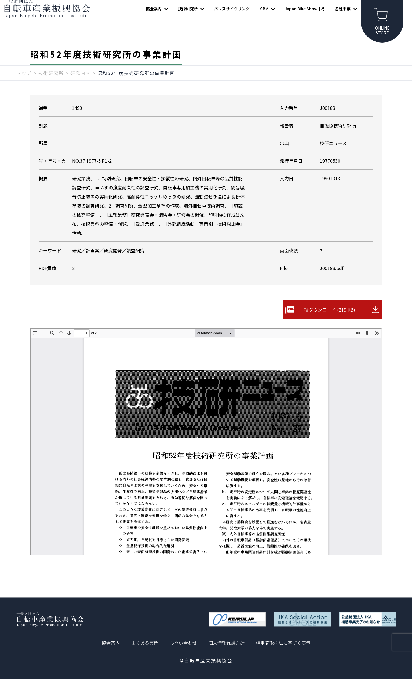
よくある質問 (144, 642)
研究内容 (80, 84)
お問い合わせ (183, 642)
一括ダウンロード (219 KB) (327, 320)
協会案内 (111, 642)
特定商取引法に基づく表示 (283, 642)
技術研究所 (51, 84)
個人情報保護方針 (226, 642)
